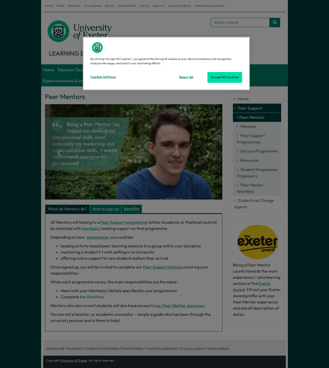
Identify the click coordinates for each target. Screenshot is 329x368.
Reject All (186, 77)
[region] (166, 63)
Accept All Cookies (225, 77)
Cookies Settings (103, 77)
